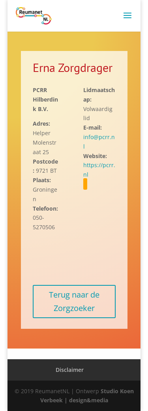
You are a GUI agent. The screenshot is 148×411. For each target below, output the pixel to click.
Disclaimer (70, 369)
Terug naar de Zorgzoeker (74, 301)
